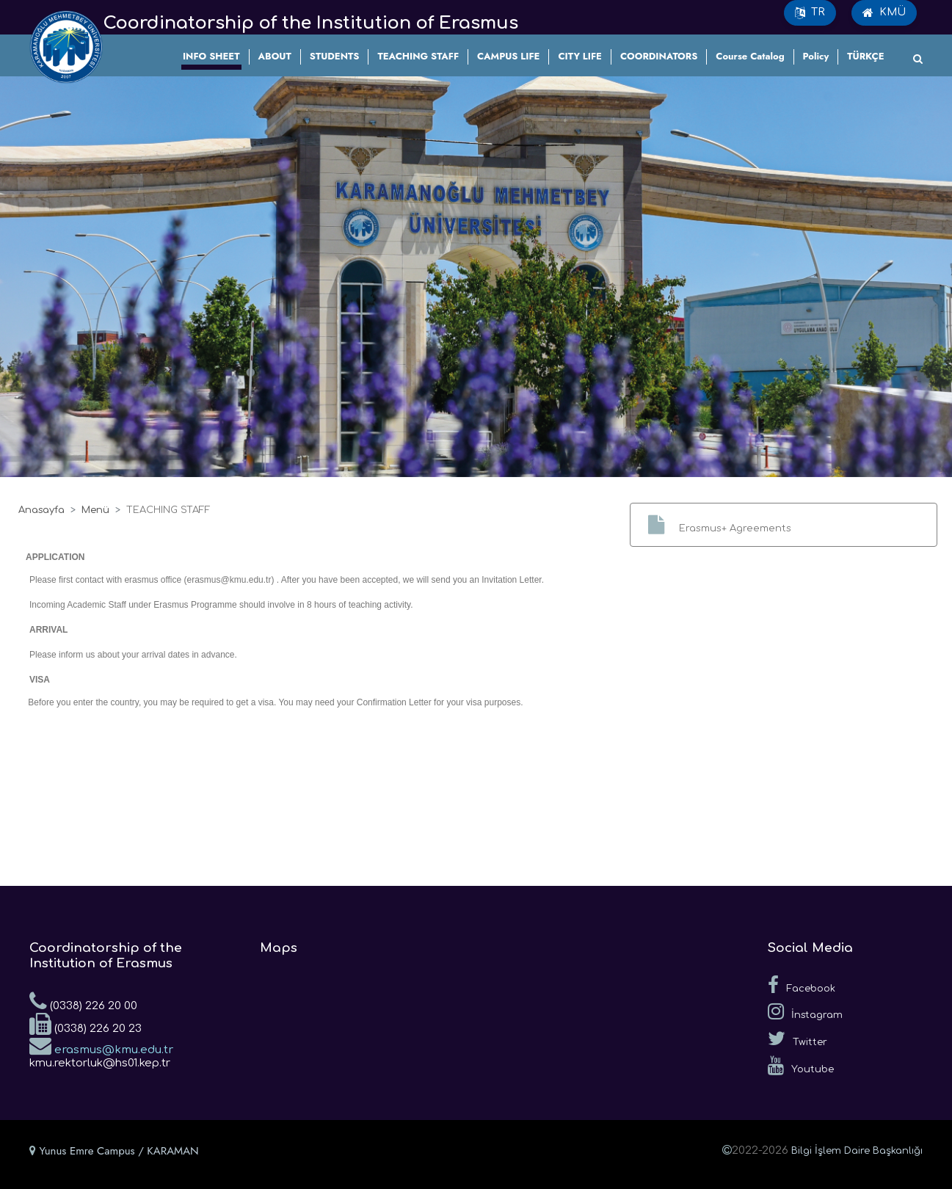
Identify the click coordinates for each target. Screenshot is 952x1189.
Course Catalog (750, 56)
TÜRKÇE (865, 56)
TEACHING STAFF (418, 56)
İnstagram (805, 1011)
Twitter (797, 1038)
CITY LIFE (580, 56)
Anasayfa (41, 510)
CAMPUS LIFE (508, 56)
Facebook (801, 985)
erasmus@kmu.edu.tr (101, 1045)
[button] (783, 525)
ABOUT (274, 56)
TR (810, 12)
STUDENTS (335, 56)
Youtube (801, 1065)
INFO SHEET (211, 56)
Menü (95, 510)
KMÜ (884, 12)
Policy (816, 56)
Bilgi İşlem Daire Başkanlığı (857, 1151)
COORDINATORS (658, 56)
